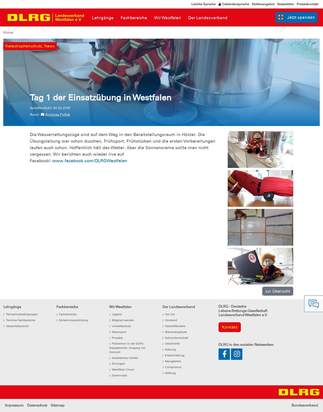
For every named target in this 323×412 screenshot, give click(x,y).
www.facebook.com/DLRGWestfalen (89, 160)
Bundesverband (305, 405)
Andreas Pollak (55, 114)
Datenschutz (37, 405)
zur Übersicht (278, 291)
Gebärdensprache (233, 4)
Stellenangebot (263, 4)
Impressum (14, 405)
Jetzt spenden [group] (296, 17)
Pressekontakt (307, 4)
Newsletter (285, 4)
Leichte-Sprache (203, 4)
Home (8, 32)
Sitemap (57, 405)
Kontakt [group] (230, 327)
